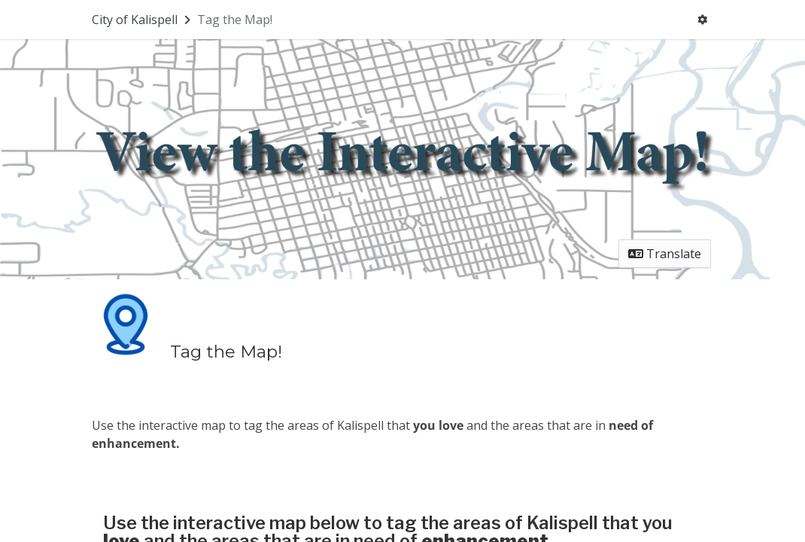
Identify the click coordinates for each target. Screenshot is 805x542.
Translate (664, 253)
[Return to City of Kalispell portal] (142, 19)
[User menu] (702, 19)
